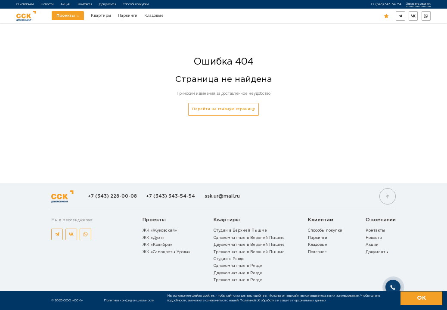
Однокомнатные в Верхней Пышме (249, 237)
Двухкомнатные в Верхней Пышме (249, 244)
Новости (46, 4)
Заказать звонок (418, 3)
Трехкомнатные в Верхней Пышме (249, 252)
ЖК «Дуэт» (154, 237)
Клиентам (320, 220)
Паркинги (127, 15)
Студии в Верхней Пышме (240, 230)
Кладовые (154, 15)
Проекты (68, 17)
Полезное (317, 252)
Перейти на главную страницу (223, 109)
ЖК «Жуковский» (160, 230)
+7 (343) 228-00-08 (112, 196)
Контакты (85, 4)
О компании (25, 4)
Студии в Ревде (229, 258)
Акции (65, 4)
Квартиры (101, 15)
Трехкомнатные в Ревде (238, 280)
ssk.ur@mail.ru (222, 196)
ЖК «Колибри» (157, 244)
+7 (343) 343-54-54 (385, 4)
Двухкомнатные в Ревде (238, 273)
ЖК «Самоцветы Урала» (166, 252)
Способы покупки (136, 4)
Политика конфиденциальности (129, 300)
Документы (107, 4)
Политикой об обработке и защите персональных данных (282, 300)
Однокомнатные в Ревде (238, 265)
